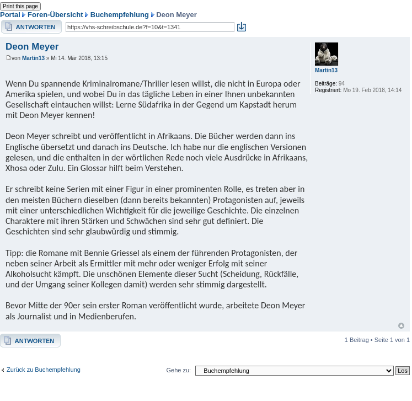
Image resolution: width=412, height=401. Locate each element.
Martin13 (33, 58)
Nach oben (401, 326)
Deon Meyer (32, 46)
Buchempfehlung (119, 14)
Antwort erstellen (31, 27)
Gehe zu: (178, 370)
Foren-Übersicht (55, 14)
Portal (10, 14)
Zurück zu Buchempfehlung (44, 369)
